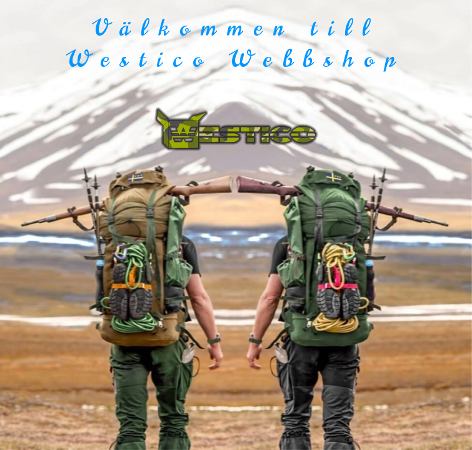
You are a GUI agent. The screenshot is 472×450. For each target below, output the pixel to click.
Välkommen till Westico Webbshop (236, 43)
